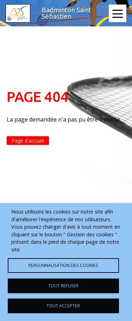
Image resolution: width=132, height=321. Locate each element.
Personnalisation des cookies (63, 265)
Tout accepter (63, 306)
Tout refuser (63, 286)
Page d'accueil (28, 140)
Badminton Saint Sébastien (66, 13)
